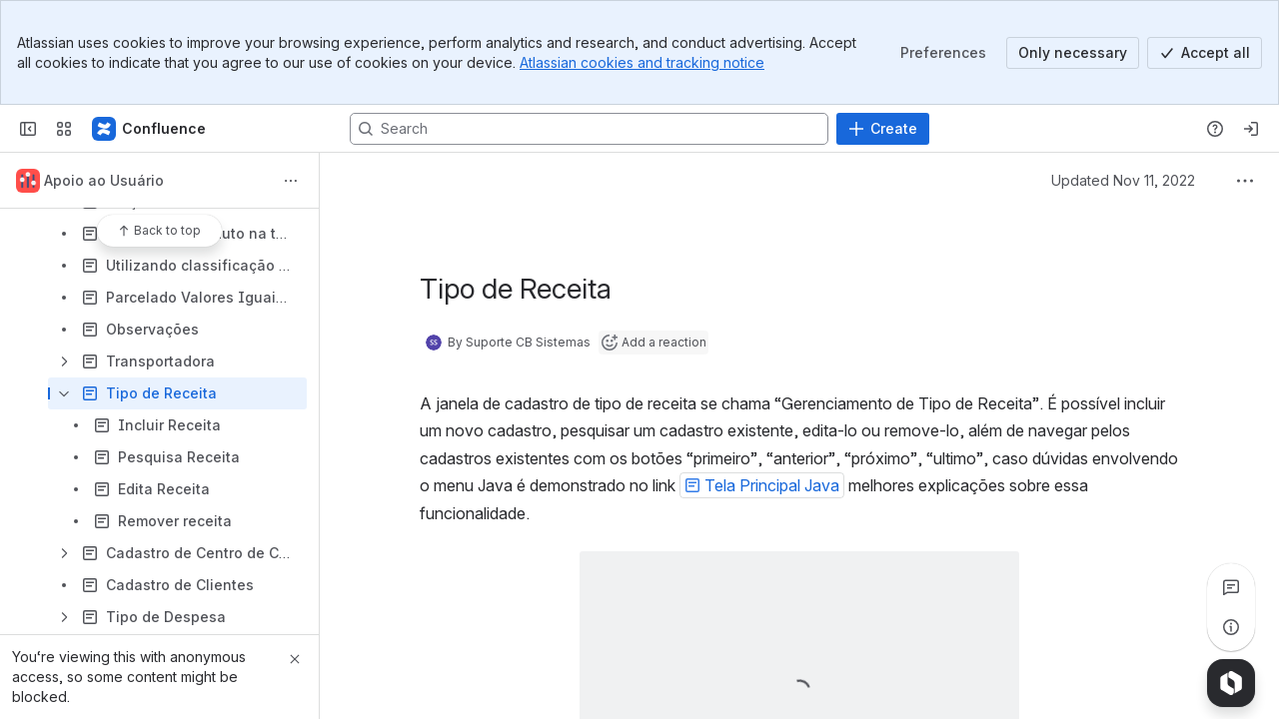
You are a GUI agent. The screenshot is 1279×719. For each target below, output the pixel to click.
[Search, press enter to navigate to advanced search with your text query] (589, 129)
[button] (761, 485)
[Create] (882, 129)
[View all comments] (1231, 587)
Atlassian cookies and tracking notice (642, 62)
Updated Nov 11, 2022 (1123, 180)
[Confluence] (150, 129)
